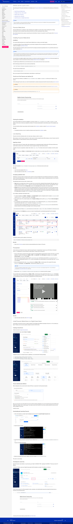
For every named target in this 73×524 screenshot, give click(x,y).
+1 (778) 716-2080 (59, 523)
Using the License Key (54, 86)
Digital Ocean (47, 58)
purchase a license (24, 45)
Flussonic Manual (5, 6)
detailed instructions (36, 59)
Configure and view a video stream (20, 12)
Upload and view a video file (19, 16)
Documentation (27, 1)
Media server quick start (38, 523)
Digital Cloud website (24, 329)
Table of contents (64, 5)
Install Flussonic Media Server (20, 11)
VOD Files (28, 317)
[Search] (66, 1)
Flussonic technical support (50, 126)
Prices (19, 1)
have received (56, 81)
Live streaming (28, 171)
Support (22, 1)
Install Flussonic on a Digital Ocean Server (22, 17)
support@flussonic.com (52, 523)
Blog (36, 1)
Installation (38, 126)
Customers (33, 1)
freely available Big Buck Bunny (23, 268)
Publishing (20, 244)
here (21, 49)
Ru (56, 1)
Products (14, 1)
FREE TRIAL (52, 1)
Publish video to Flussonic (19, 14)
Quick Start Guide (32, 515)
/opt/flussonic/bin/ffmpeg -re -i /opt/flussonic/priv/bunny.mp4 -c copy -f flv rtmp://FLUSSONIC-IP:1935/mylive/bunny (36, 208)
